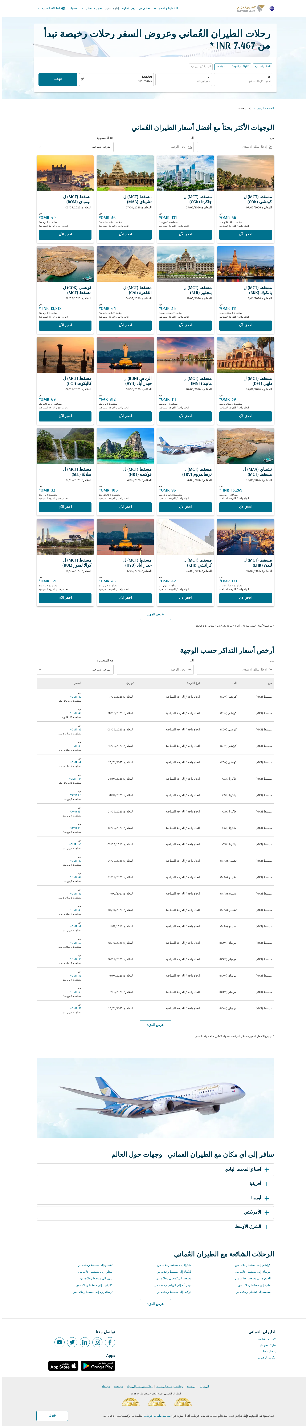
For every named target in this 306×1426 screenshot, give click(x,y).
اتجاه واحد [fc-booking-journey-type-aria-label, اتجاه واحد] (262, 66)
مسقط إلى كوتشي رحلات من (171, 1278)
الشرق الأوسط (250, 1227)
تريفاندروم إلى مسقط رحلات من (90, 1292)
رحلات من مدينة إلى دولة (137, 1386)
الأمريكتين (254, 1212)
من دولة (103, 1386)
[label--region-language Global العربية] (48, 8)
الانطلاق (144, 77)
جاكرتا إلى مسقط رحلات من (172, 1265)
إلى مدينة (189, 1386)
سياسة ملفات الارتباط (155, 1416)
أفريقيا (257, 1184)
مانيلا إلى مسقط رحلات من (252, 1285)
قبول (49, 1415)
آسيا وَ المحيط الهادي (245, 1170)
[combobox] (240, 82)
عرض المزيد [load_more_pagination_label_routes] (153, 1304)
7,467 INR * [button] (230, 46)
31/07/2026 (143, 81)
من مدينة (116, 1386)
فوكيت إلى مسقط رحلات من (171, 1292)
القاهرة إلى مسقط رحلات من (250, 1278)
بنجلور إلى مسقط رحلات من (93, 1272)
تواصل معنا (267, 1351)
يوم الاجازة (126, 8)
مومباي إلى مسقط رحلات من (250, 1272)
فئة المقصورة (103, 138)
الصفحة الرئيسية (262, 108)
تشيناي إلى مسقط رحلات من (92, 1265)
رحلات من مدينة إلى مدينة (167, 1386)
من (266, 77)
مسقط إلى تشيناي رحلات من (250, 1292)
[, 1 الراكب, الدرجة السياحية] (232, 67)
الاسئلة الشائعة (265, 1339)
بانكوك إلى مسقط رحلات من (171, 1272)
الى (206, 77)
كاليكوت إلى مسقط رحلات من (91, 1285)
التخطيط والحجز (162, 8)
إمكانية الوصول (265, 1357)
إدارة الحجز (110, 8)
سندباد (71, 8)
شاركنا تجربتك (265, 1345)
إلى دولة (202, 1386)
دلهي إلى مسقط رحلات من (93, 1278)
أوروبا (258, 1198)
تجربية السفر (88, 8)
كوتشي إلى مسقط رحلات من (250, 1265)
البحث (55, 79)
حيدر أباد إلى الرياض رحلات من (170, 1285)
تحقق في (142, 8)
